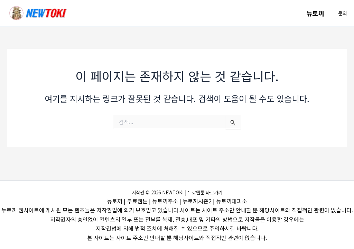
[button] (342, 13)
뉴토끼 (316, 13)
